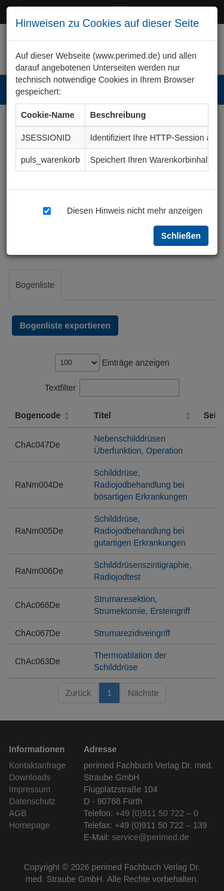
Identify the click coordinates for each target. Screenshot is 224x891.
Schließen (181, 235)
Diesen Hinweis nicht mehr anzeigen (134, 210)
